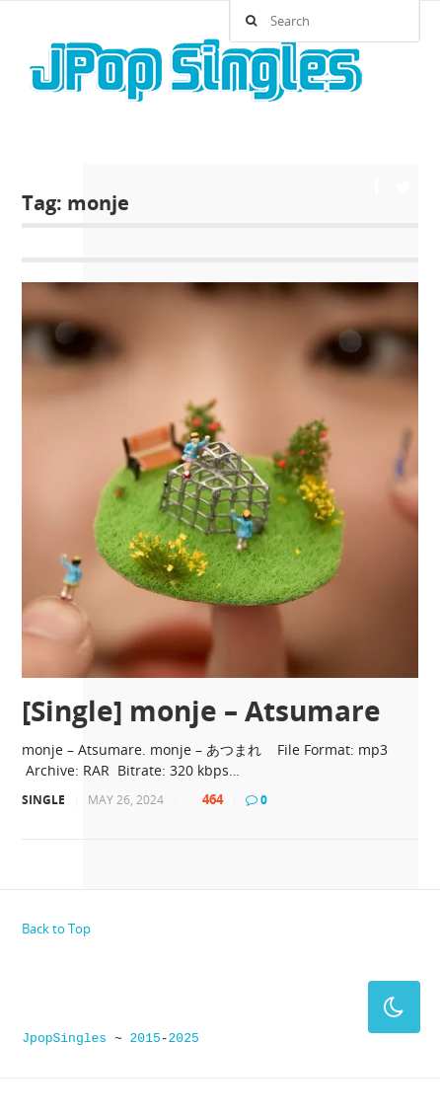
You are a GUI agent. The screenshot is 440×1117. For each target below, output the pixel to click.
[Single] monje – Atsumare (201, 710)
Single (43, 799)
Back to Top (56, 928)
